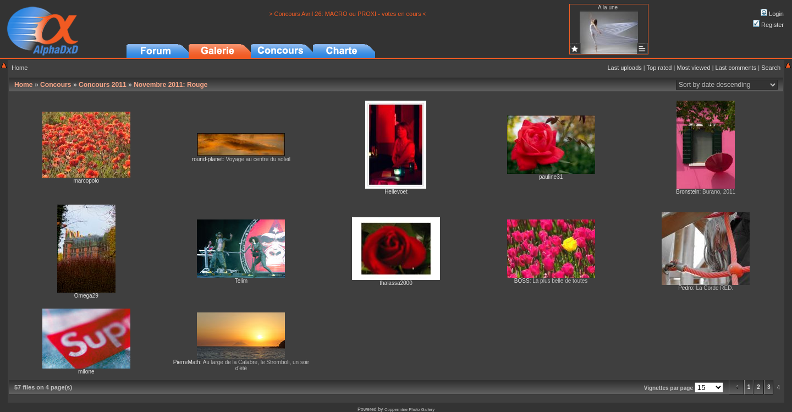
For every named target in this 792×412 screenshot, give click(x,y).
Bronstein (687, 192)
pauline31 (551, 177)
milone (86, 372)
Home (20, 67)
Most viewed (693, 67)
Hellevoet (396, 192)
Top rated (659, 67)
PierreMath (186, 362)
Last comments (736, 67)
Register (768, 24)
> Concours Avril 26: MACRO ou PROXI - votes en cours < (347, 13)
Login (772, 13)
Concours (55, 85)
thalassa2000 (396, 283)
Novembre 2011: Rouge (170, 85)
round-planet (207, 159)
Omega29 (86, 296)
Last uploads (624, 67)
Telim (241, 281)
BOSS (522, 281)
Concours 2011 (103, 85)
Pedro (685, 288)
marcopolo (86, 181)
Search (770, 67)
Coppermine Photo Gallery (409, 409)
